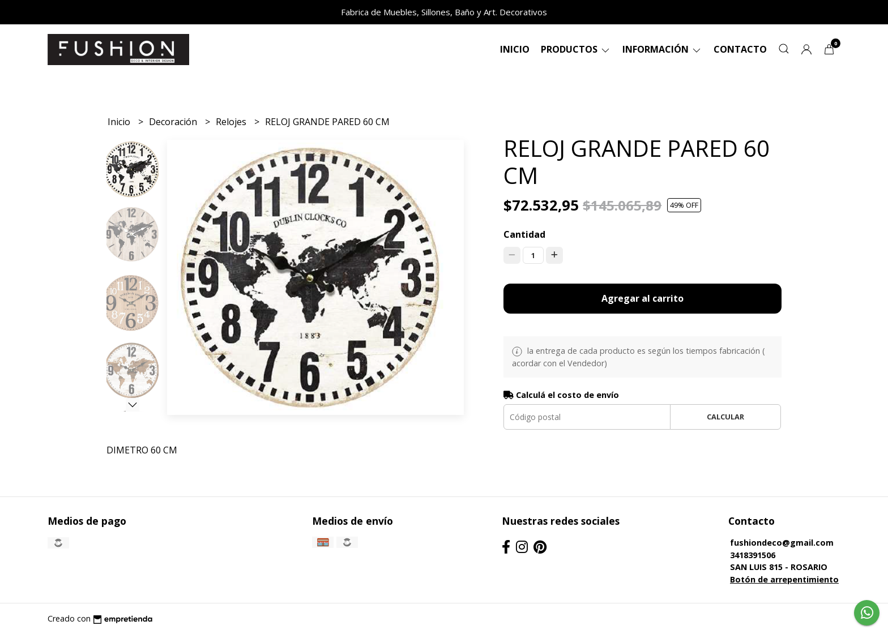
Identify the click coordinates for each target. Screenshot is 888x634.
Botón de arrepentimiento (784, 579)
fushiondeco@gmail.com (782, 542)
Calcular (725, 417)
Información (662, 49)
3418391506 (752, 555)
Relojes (232, 121)
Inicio (515, 49)
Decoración (174, 121)
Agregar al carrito (642, 298)
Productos (576, 49)
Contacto (740, 49)
